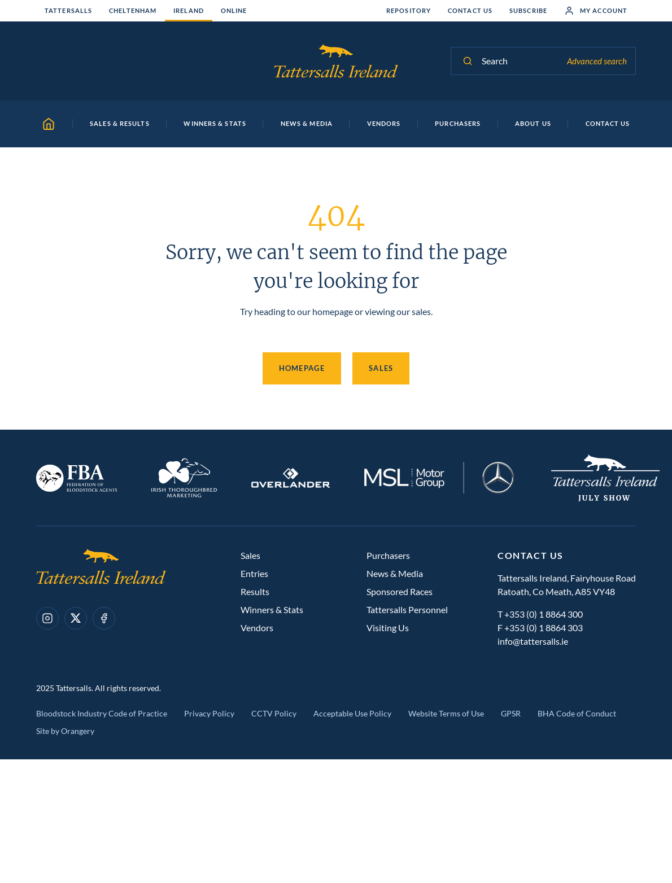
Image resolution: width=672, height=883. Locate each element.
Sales (381, 368)
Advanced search (597, 61)
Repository (408, 10)
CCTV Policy (273, 713)
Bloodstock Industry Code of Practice (101, 713)
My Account (595, 11)
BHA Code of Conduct (577, 713)
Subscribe (528, 10)
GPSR (511, 713)
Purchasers (388, 555)
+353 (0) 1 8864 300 (543, 614)
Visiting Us (387, 627)
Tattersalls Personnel (407, 609)
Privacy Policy (209, 713)
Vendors (257, 627)
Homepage (302, 368)
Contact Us (470, 10)
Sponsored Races (399, 591)
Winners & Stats (272, 609)
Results (255, 591)
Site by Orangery (65, 731)
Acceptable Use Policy (352, 713)
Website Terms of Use (446, 713)
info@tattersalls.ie (533, 641)
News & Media (394, 573)
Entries (254, 573)
